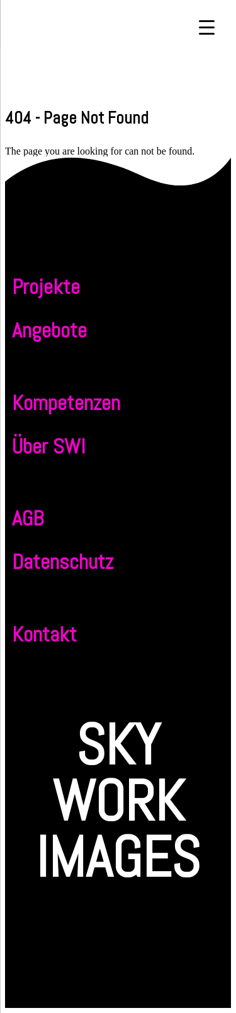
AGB (27, 518)
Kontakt (44, 634)
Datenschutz (62, 561)
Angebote (49, 330)
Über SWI (49, 446)
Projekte (46, 286)
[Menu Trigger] (206, 26)
